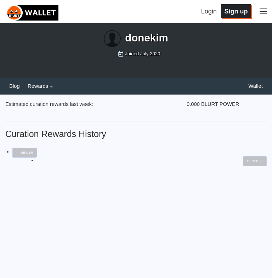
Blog (14, 86)
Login (209, 11)
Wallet (255, 86)
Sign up (236, 11)
